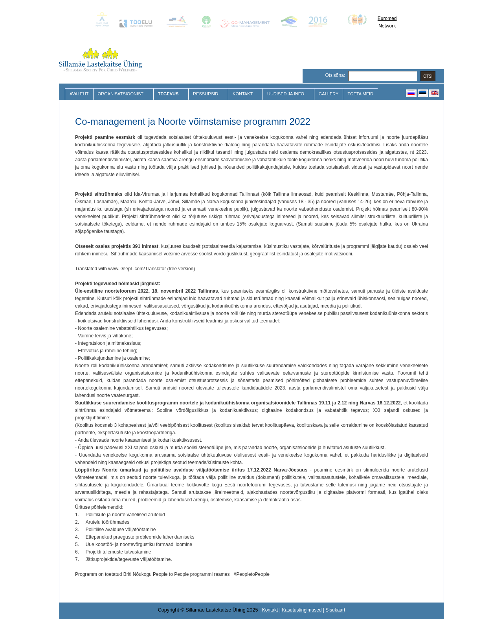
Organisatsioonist (121, 93)
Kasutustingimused (301, 610)
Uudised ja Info (287, 93)
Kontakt (243, 93)
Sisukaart (335, 610)
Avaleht (79, 93)
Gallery (329, 93)
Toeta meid (360, 93)
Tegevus (169, 93)
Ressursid (206, 93)
